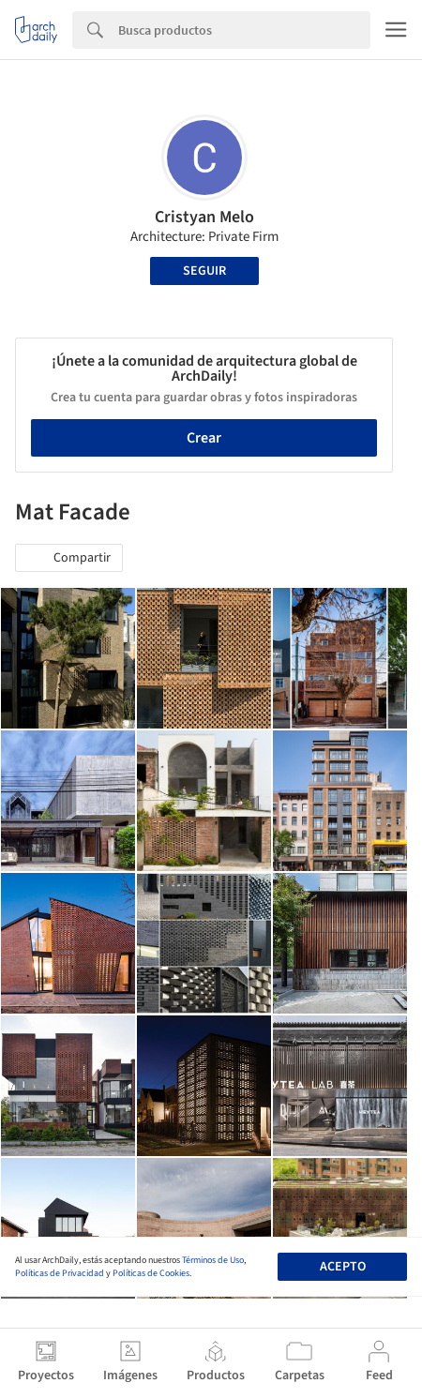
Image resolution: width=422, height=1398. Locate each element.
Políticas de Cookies (151, 1273)
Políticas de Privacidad (59, 1273)
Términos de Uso (213, 1260)
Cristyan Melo (204, 217)
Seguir (204, 271)
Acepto (343, 1266)
